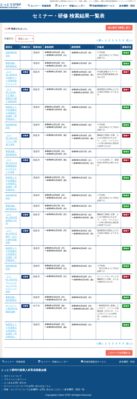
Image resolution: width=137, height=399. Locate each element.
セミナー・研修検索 (39, 5)
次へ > (129, 40)
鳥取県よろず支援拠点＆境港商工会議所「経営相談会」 (11, 113)
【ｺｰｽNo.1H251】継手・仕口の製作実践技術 (12, 236)
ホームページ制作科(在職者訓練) (11, 309)
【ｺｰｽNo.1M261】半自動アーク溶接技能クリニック (12, 78)
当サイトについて (13, 376)
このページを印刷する (119, 353)
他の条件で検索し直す (119, 27)
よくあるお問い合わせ (15, 383)
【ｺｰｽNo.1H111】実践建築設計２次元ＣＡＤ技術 (12, 166)
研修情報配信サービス (102, 5)
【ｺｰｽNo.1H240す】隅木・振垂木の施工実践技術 (11, 95)
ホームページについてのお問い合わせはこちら (27, 386)
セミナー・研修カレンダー (70, 5)
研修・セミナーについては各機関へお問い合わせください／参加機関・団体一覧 (44, 389)
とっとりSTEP (11, 6)
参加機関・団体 (127, 6)
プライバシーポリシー (15, 379)
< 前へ (100, 40)
